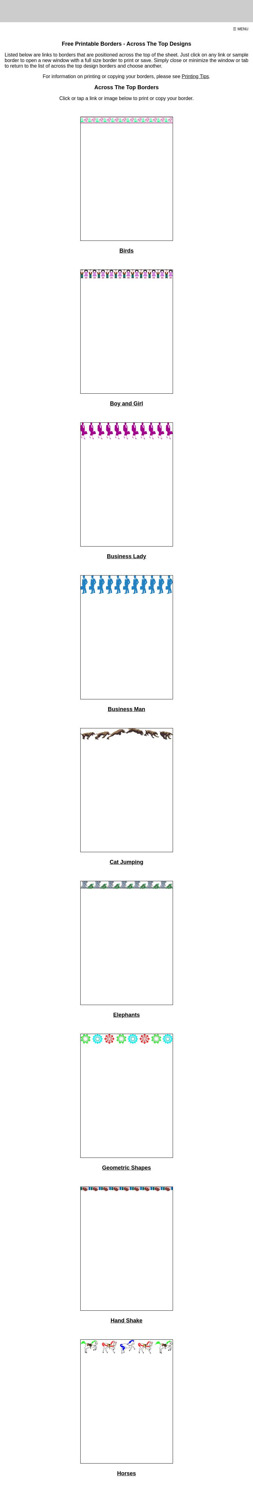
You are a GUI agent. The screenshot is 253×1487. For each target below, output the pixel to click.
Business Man (126, 709)
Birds (126, 251)
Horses (126, 1473)
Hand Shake (126, 1320)
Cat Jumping (126, 862)
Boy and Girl (126, 403)
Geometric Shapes (126, 1168)
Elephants (126, 1015)
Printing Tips (195, 76)
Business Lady (126, 556)
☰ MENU (240, 29)
